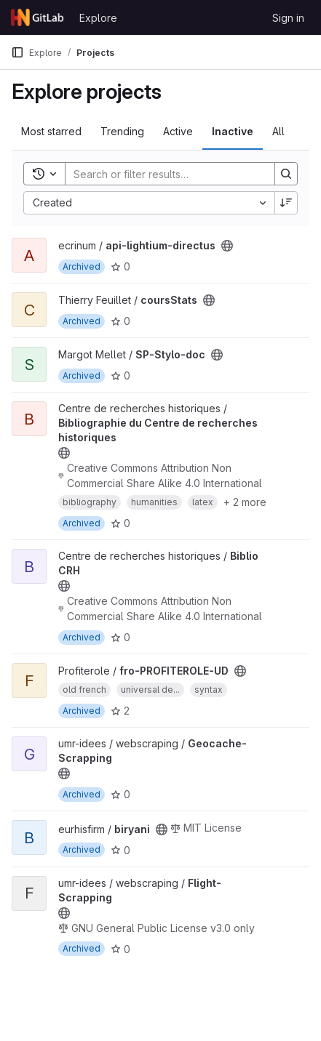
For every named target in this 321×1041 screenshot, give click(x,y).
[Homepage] (38, 17)
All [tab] (278, 131)
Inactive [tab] (232, 131)
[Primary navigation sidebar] (17, 52)
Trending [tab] (122, 131)
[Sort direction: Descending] (286, 202)
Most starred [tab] (51, 131)
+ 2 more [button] (244, 502)
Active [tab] (178, 131)
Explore (98, 18)
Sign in (288, 18)
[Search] (163, 173)
